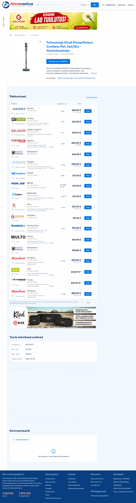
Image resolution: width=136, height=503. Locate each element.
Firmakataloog (50, 479)
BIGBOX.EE (31, 193)
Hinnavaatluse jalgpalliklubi (99, 496)
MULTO (30, 237)
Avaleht (10, 35)
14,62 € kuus (77, 262)
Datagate (30, 162)
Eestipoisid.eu (32, 152)
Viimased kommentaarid (76, 488)
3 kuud (78, 369)
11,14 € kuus (77, 208)
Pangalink (48, 488)
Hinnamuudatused (74, 485)
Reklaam (48, 485)
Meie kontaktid (50, 482)
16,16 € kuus (77, 230)
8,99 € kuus (77, 166)
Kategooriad (108, 5)
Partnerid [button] (95, 474)
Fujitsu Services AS (97, 479)
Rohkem (94, 73)
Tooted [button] (71, 474)
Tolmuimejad (35, 35)
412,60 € (76, 228)
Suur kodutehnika (20, 35)
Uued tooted (72, 482)
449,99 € (76, 110)
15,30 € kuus (77, 295)
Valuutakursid (49, 491)
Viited (47, 495)
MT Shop (30, 119)
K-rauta (30, 280)
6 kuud (86, 369)
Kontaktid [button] (118, 474)
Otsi (38, 5)
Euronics (30, 108)
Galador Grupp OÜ (34, 130)
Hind (79, 104)
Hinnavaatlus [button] (52, 474)
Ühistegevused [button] (98, 491)
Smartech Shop (32, 226)
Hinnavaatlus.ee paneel (53, 498)
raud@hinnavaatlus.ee (125, 491)
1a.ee (29, 269)
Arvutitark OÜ (95, 485)
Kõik (94, 369)
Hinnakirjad (71, 479)
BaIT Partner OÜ (96, 482)
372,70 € (76, 206)
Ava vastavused (92, 97)
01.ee (29, 204)
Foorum (131, 5)
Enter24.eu (31, 215)
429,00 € (76, 260)
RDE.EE (30, 183)
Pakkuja (14, 104)
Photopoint (31, 258)
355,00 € (76, 164)
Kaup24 (30, 173)
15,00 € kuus (77, 112)
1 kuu (71, 369)
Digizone (30, 141)
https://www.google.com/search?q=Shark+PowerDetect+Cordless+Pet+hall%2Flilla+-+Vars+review (77, 78)
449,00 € (76, 293)
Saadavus (62, 104)
